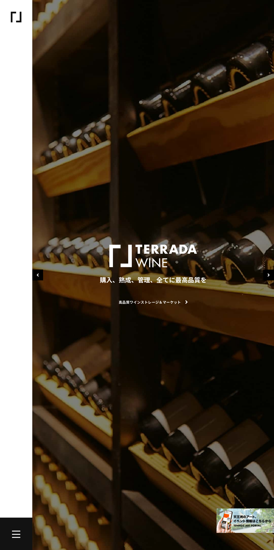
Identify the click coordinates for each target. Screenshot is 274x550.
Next (268, 275)
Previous (37, 275)
